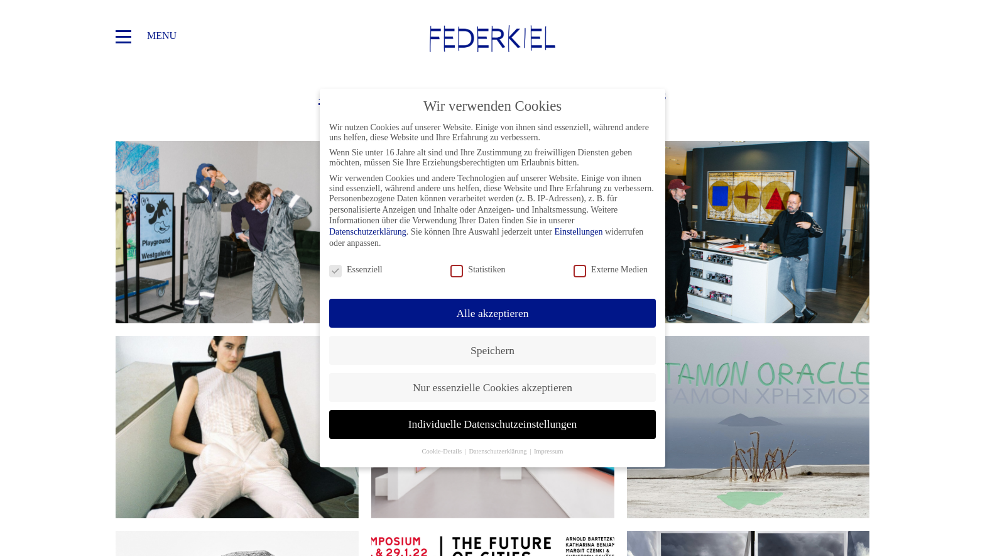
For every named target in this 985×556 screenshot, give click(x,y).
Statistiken (477, 270)
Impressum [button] (548, 451)
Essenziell (356, 270)
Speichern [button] (492, 350)
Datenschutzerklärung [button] (498, 451)
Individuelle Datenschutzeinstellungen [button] (492, 424)
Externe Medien (611, 270)
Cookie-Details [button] (442, 451)
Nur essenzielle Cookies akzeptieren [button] (492, 387)
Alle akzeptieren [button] (492, 313)
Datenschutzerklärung (367, 231)
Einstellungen (578, 231)
